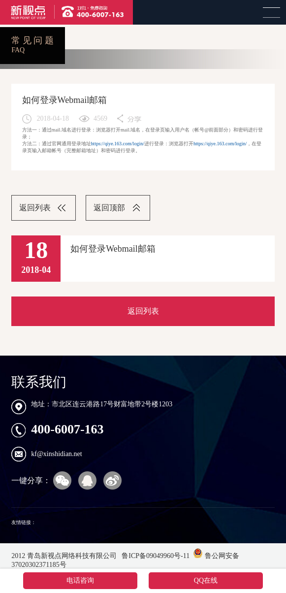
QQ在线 (206, 580)
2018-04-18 (53, 118)
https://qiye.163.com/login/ (117, 143)
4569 (100, 118)
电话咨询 (80, 580)
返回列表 (35, 207)
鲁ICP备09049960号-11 (155, 556)
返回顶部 (109, 207)
